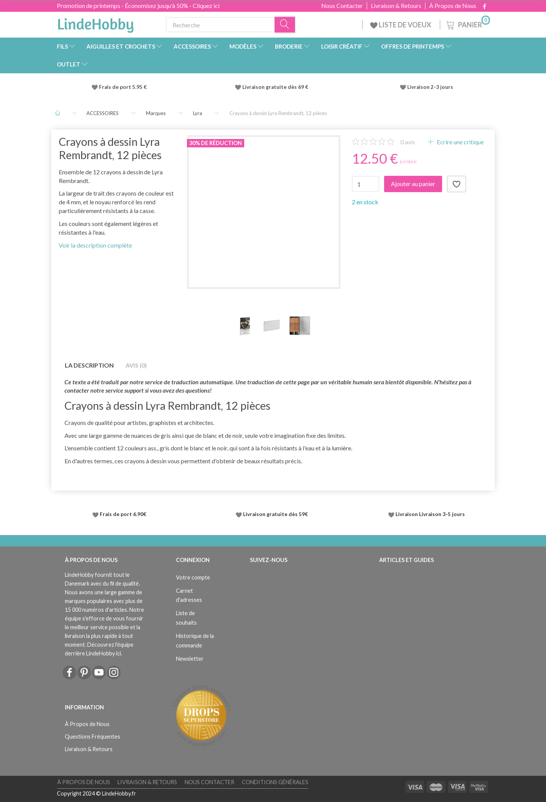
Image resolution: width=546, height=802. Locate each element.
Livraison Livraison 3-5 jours (430, 514)
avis (407, 141)
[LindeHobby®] (95, 23)
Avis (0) (136, 365)
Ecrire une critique (460, 141)
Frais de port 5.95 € (123, 87)
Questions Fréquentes (92, 736)
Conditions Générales (275, 782)
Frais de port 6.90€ (123, 514)
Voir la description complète (95, 245)
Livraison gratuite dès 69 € (276, 87)
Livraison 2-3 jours (430, 87)
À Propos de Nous (452, 5)
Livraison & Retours (396, 5)
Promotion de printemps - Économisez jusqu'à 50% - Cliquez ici (138, 5)
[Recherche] (285, 24)
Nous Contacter (342, 5)
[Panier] (467, 23)
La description (89, 365)
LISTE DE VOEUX (401, 25)
